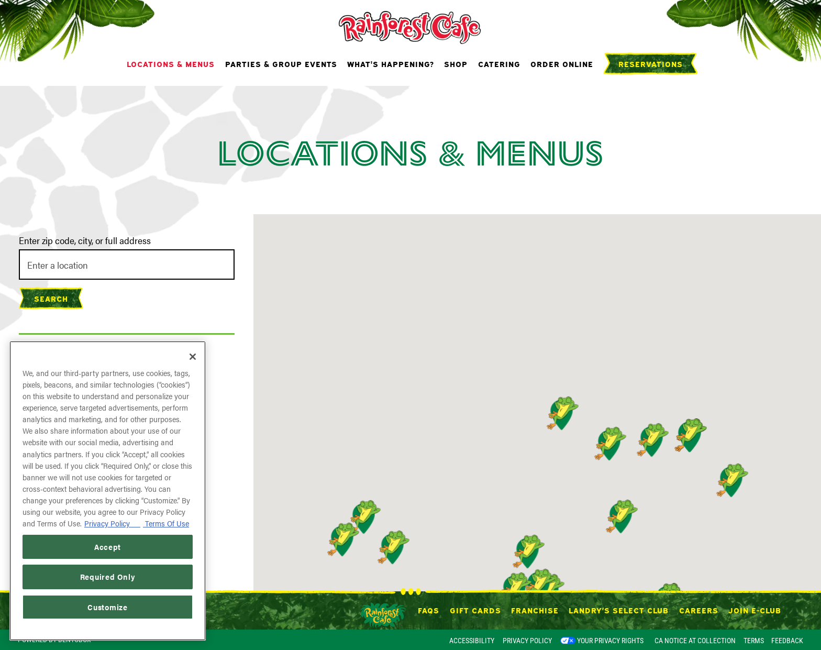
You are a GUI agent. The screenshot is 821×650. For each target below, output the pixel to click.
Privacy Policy (527, 640)
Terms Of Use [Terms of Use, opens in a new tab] (166, 522)
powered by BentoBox (54, 639)
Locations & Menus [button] (171, 63)
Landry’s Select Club (619, 609)
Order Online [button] (561, 63)
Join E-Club (754, 609)
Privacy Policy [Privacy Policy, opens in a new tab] (112, 522)
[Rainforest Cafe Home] (411, 26)
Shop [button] (456, 63)
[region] (107, 491)
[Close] (192, 356)
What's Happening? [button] (390, 63)
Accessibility (471, 640)
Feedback (787, 640)
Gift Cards (475, 609)
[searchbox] (127, 264)
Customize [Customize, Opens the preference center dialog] (107, 606)
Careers (698, 609)
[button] (730, 480)
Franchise (535, 609)
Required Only (108, 576)
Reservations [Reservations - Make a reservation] (650, 63)
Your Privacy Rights (610, 640)
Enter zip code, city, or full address (85, 240)
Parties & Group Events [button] (281, 63)
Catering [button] (499, 63)
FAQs (428, 609)
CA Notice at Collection (695, 640)
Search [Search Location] (51, 298)
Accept (107, 546)
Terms (754, 640)
